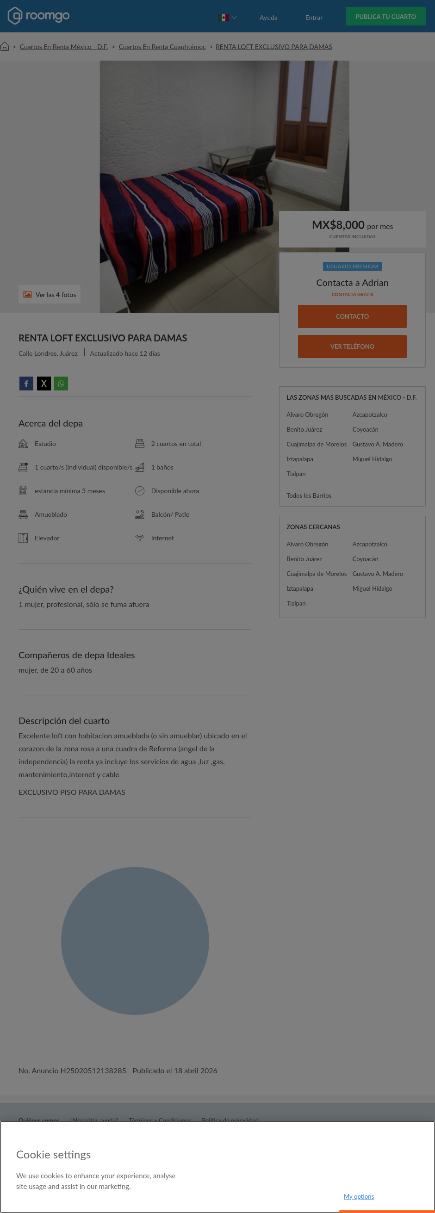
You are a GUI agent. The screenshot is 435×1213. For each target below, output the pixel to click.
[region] (217, 1167)
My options (359, 1196)
